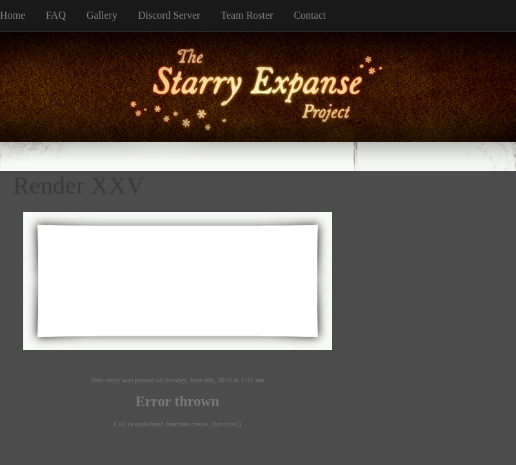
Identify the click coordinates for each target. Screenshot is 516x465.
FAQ (56, 15)
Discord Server (169, 15)
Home (12, 15)
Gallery (101, 15)
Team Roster (247, 15)
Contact (309, 15)
